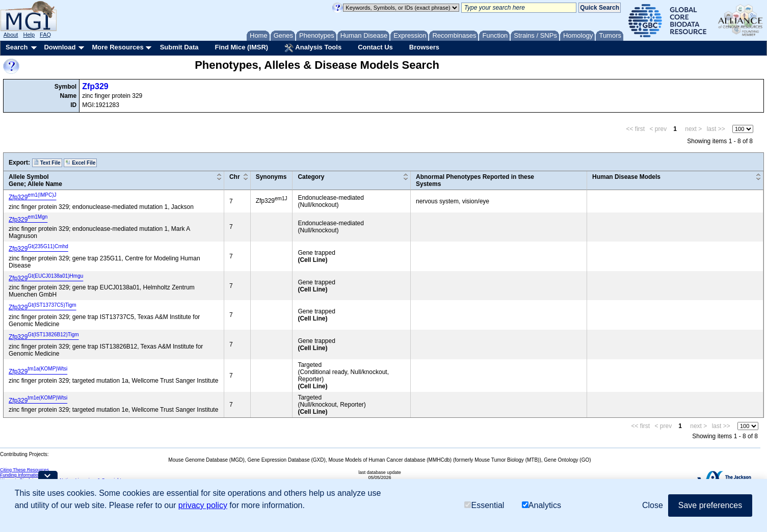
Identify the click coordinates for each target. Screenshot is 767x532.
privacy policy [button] (202, 505)
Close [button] (652, 505)
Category (311, 176)
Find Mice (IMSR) (241, 47)
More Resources (117, 47)
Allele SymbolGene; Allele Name (35, 180)
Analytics (541, 505)
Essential (484, 505)
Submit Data (179, 47)
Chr (234, 176)
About (11, 35)
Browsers (424, 47)
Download (59, 47)
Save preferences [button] (710, 505)
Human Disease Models (626, 176)
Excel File (80, 162)
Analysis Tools (312, 47)
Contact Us (375, 47)
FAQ (45, 35)
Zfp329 (95, 86)
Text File (47, 162)
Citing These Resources (24, 469)
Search (17, 47)
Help (29, 35)
